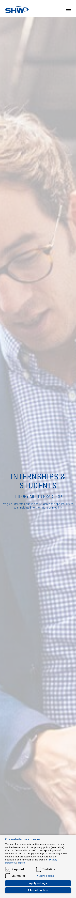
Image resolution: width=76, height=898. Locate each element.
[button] (45, 875)
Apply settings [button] (38, 883)
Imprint (21, 862)
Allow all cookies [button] (38, 890)
